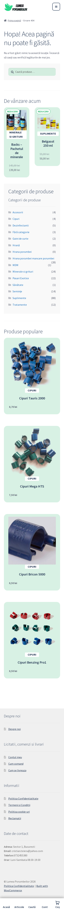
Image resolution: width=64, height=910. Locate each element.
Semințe (17, 291)
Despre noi (14, 729)
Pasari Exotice (21, 278)
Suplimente (19, 298)
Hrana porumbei (22, 251)
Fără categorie (21, 232)
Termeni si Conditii (19, 805)
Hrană (16, 245)
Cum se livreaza (17, 770)
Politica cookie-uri (19, 811)
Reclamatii (14, 818)
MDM (15, 265)
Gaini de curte (20, 238)
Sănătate (18, 285)
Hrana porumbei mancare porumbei (33, 258)
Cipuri (16, 218)
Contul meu (15, 757)
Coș (57, 907)
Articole (19, 907)
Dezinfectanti (21, 225)
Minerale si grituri (23, 271)
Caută (31, 907)
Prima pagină (14, 20)
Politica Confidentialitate (23, 798)
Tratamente (20, 304)
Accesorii (18, 212)
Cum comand (15, 763)
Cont (45, 907)
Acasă (6, 907)
